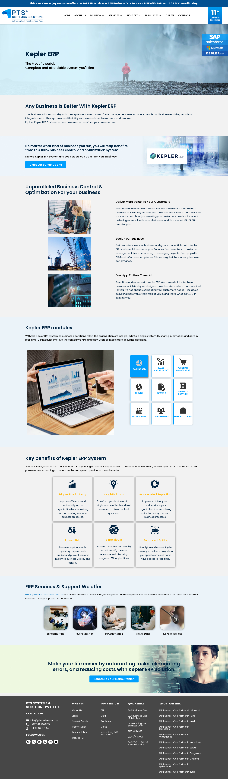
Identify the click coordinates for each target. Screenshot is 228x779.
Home (68, 15)
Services (115, 15)
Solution (97, 15)
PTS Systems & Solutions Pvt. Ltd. (107, 776)
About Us (81, 15)
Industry (133, 15)
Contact (182, 15)
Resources (152, 15)
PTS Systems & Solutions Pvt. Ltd (44, 595)
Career (169, 15)
